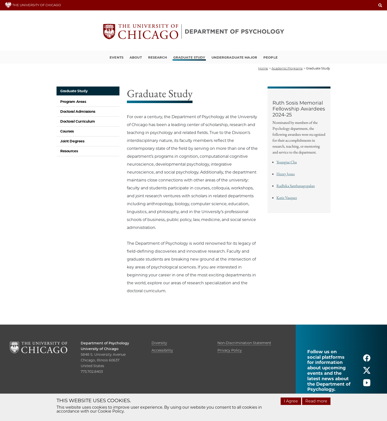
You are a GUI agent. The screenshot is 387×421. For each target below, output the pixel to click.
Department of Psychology (105, 343)
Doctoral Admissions (77, 111)
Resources (69, 151)
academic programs (286, 68)
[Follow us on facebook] (366, 360)
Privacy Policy (229, 350)
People (270, 57)
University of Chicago (99, 349)
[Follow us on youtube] (366, 384)
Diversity (159, 343)
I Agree (291, 401)
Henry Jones (285, 174)
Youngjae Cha (286, 162)
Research (157, 57)
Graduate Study (189, 57)
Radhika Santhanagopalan (295, 185)
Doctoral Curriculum (77, 121)
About (136, 57)
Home (263, 68)
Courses (67, 131)
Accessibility (162, 350)
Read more (316, 401)
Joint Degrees (72, 141)
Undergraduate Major (234, 57)
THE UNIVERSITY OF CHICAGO (33, 5)
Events (116, 57)
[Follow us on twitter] (366, 372)
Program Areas (73, 101)
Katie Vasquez (286, 197)
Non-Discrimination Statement (244, 343)
